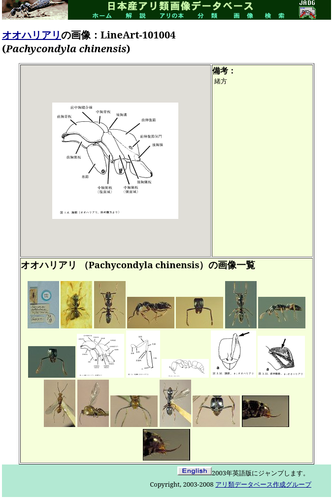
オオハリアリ (31, 34)
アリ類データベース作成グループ (263, 484)
